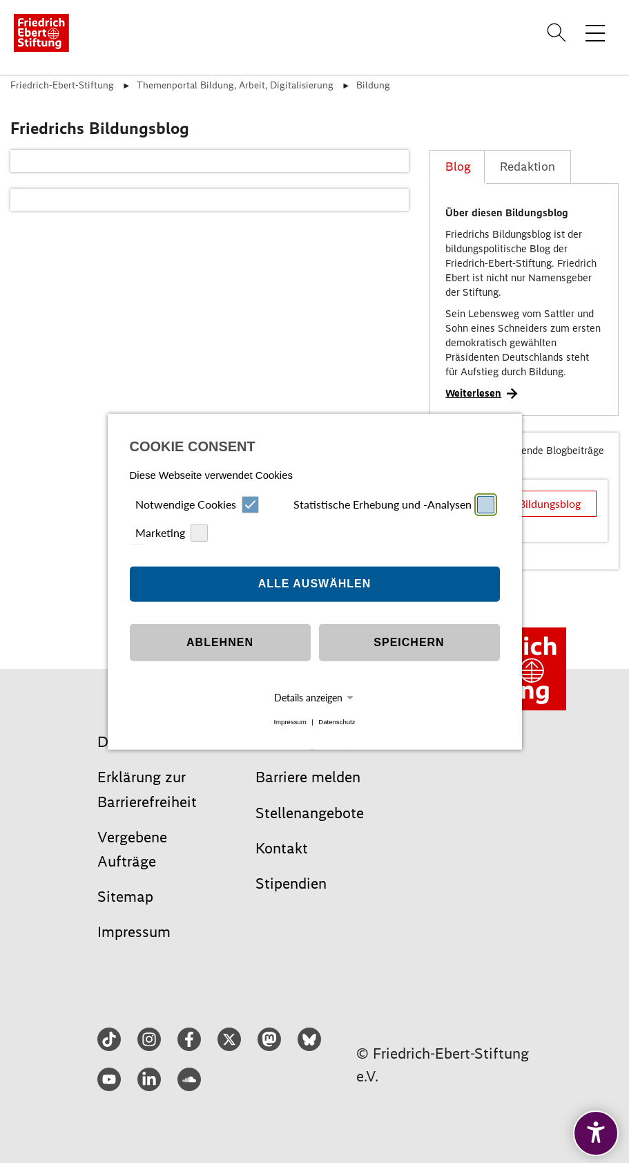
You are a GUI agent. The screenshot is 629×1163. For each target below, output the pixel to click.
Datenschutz (336, 722)
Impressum (289, 722)
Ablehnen (219, 642)
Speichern (409, 642)
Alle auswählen (314, 583)
